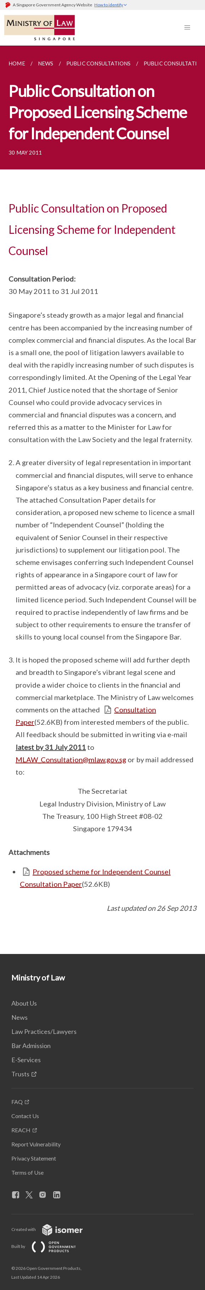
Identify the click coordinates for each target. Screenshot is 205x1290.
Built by (49, 1246)
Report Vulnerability (36, 1144)
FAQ (17, 1101)
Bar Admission (31, 1045)
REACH (21, 1130)
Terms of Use (27, 1172)
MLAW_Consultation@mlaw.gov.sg (71, 759)
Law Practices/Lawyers (44, 1031)
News (19, 1017)
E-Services (26, 1060)
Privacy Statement (33, 1158)
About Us (24, 1003)
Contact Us (25, 1115)
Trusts (20, 1074)
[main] (102, 500)
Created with (52, 1229)
